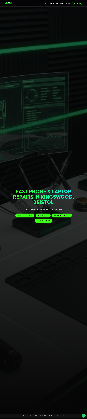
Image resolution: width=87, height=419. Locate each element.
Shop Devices (43, 215)
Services (52, 3)
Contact (68, 3)
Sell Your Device (43, 220)
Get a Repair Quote (25, 215)
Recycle (62, 3)
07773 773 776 (77, 3)
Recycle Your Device (61, 215)
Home (46, 3)
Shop (57, 3)
